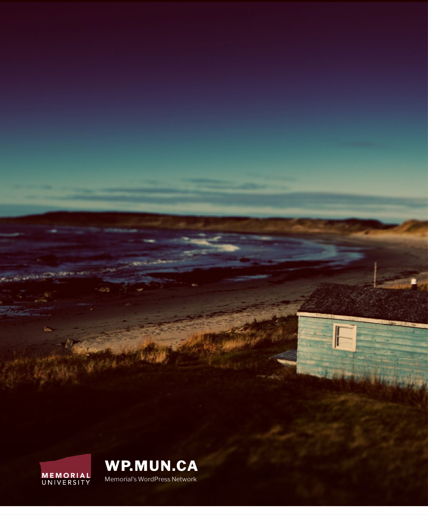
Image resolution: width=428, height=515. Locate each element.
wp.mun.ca (152, 465)
